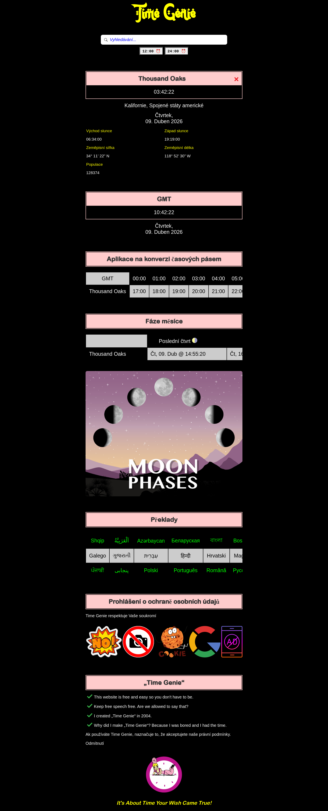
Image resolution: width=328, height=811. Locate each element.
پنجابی (122, 570)
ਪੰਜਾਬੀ (97, 570)
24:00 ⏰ (177, 51)
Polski (151, 570)
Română (216, 570)
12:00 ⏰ (151, 51)
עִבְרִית (151, 556)
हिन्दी (185, 556)
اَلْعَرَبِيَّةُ (121, 540)
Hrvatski (216, 556)
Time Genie (164, 13)
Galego (97, 556)
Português (185, 570)
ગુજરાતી (122, 555)
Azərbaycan (151, 541)
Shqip (97, 540)
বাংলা (216, 540)
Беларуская (186, 540)
